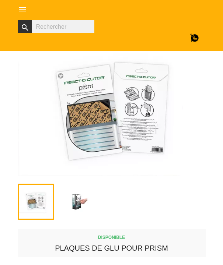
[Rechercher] (56, 26)
